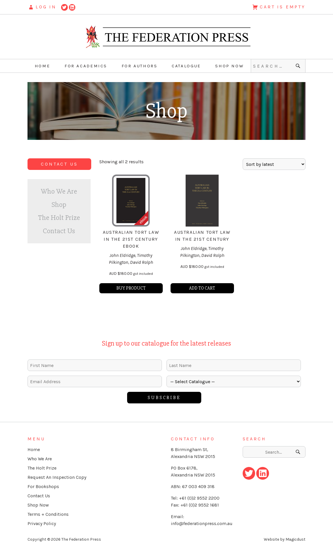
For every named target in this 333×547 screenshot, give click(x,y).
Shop (59, 204)
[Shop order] (274, 164)
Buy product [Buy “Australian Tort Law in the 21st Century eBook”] (131, 288)
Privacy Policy (42, 523)
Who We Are (59, 191)
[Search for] (278, 66)
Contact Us (59, 164)
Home (42, 66)
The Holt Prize (59, 217)
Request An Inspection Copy (57, 477)
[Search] (298, 66)
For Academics (86, 66)
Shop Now (229, 66)
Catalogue (186, 66)
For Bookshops (43, 486)
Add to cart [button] (202, 288)
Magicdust (295, 539)
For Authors (140, 66)
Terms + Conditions (48, 514)
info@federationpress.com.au (202, 523)
